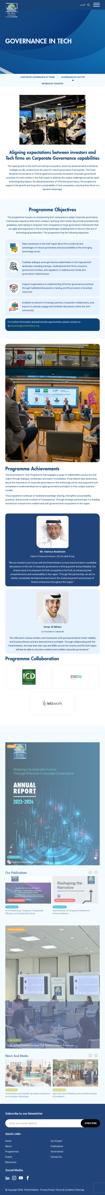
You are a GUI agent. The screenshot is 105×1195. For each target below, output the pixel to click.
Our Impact (56, 1141)
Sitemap (80, 1190)
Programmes (12, 1151)
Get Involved (57, 1151)
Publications (57, 1146)
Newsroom (10, 1162)
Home (8, 1141)
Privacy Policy (47, 1190)
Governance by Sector (73, 77)
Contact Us (56, 1157)
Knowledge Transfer (52, 83)
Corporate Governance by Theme (37, 77)
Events (8, 1157)
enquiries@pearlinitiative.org (24, 326)
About (8, 1146)
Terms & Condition (65, 1190)
